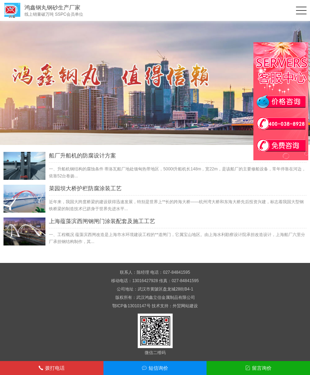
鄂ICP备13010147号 (131, 305)
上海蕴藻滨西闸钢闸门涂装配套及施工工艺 (102, 221)
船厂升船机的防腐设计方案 (82, 156)
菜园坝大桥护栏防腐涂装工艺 (85, 188)
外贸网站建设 (185, 305)
